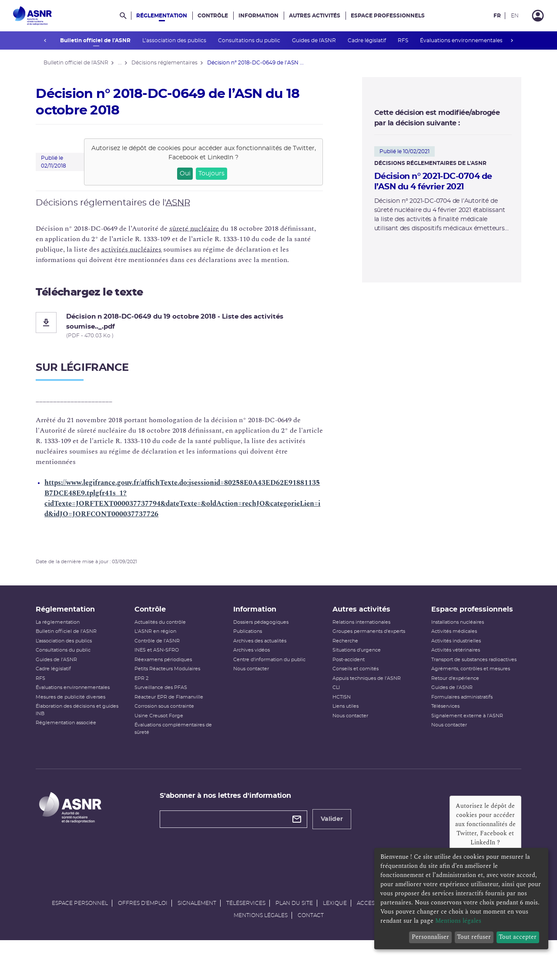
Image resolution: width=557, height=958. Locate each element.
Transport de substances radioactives (469, 665)
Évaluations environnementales (461, 40)
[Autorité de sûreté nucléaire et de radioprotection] (32, 15)
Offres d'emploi (143, 918)
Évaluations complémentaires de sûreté (178, 735)
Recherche (343, 646)
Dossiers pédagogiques (262, 627)
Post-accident (347, 665)
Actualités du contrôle (165, 627)
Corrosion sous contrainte (169, 712)
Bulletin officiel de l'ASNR (95, 40)
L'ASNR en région (160, 637)
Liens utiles (344, 712)
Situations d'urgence (355, 656)
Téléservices (440, 712)
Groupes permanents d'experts (367, 637)
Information (258, 15)
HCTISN (340, 702)
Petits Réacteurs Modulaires (172, 674)
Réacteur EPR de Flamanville (173, 702)
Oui (192, 174)
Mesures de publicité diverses (78, 702)
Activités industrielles (451, 646)
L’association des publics (174, 40)
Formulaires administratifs (457, 702)
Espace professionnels (388, 15)
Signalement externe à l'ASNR (462, 721)
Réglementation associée (74, 728)
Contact (311, 930)
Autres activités (314, 15)
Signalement (197, 918)
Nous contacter (253, 674)
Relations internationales (360, 627)
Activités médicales (449, 637)
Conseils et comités (354, 674)
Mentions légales (261, 930)
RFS (403, 40)
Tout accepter (518, 936)
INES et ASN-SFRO (161, 656)
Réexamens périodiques (168, 665)
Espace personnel (80, 918)
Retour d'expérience (450, 684)
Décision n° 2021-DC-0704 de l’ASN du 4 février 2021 (430, 182)
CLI (334, 693)
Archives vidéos (253, 656)
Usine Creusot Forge (163, 721)
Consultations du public (249, 40)
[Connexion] (538, 16)
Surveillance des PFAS (165, 693)
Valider (336, 825)
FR (497, 15)
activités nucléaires (139, 249)
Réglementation (161, 15)
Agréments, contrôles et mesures (465, 674)
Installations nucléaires (452, 627)
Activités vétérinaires (450, 656)
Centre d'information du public (271, 665)
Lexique (335, 918)
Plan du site (294, 918)
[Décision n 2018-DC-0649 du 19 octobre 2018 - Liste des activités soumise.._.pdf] (187, 326)
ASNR (186, 202)
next (511, 40)
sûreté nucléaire (202, 228)
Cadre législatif (367, 40)
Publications (249, 637)
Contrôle (213, 15)
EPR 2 (146, 684)
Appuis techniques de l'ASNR (365, 684)
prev (45, 40)
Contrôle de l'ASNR (162, 646)
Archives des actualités (261, 646)
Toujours (219, 174)
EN (515, 15)
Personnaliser (430, 936)
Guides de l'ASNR (314, 40)
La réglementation (65, 627)
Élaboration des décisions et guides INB (85, 716)
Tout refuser (474, 936)
